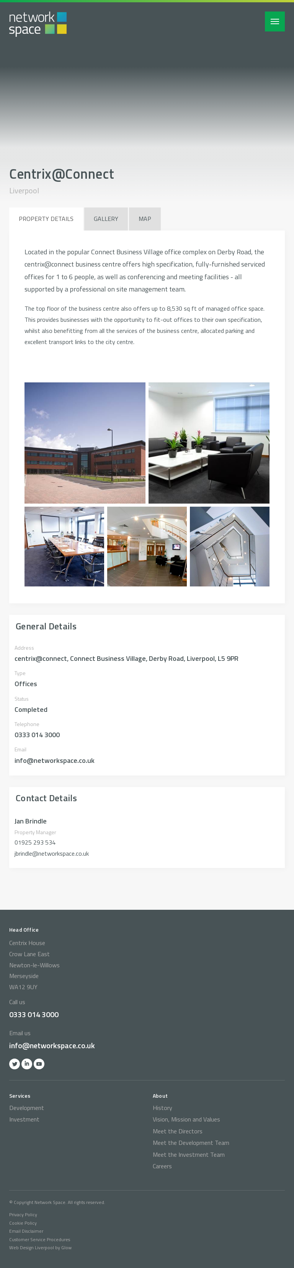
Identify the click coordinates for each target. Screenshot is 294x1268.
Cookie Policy (23, 1223)
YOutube (39, 1064)
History (162, 1107)
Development (26, 1107)
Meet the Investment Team (189, 1154)
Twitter (14, 1064)
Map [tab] (145, 218)
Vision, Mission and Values (186, 1119)
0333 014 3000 (34, 1014)
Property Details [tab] (46, 218)
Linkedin (26, 1064)
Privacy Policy (23, 1214)
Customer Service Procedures (39, 1239)
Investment (24, 1119)
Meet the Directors (178, 1131)
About (160, 1096)
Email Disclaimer (26, 1231)
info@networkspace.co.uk (52, 1045)
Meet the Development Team (191, 1142)
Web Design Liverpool (31, 1247)
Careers (162, 1166)
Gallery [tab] (106, 218)
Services (20, 1096)
